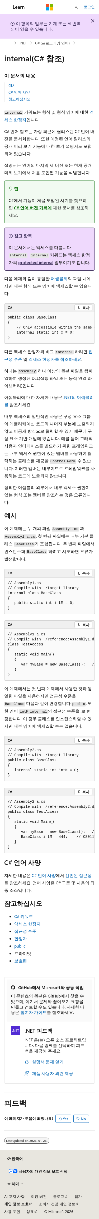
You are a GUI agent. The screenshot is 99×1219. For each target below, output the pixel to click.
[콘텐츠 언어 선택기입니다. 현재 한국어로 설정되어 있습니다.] (15, 1159)
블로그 (58, 1196)
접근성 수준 (25, 931)
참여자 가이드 (33, 1012)
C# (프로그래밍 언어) (52, 42)
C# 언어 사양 (19, 92)
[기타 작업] (90, 43)
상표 (30, 1211)
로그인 (89, 6)
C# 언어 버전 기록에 (33, 207)
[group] (49, 328)
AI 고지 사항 (14, 1196)
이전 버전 (39, 1196)
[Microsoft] (49, 7)
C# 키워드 (23, 916)
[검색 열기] (76, 7)
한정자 (20, 938)
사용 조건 (12, 1211)
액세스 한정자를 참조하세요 (55, 359)
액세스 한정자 (27, 923)
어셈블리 (59, 278)
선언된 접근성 (78, 875)
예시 (12, 85)
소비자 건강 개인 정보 (57, 1203)
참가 (78, 1196)
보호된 (20, 960)
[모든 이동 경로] (8, 43)
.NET (23, 42)
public (20, 946)
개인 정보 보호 (16, 1203)
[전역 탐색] (5, 7)
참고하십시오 (19, 98)
